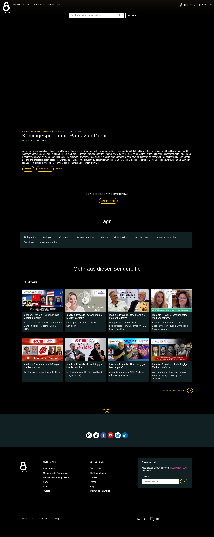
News (45, 477)
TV (29, 5)
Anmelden (108, 200)
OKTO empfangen (98, 468)
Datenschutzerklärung (48, 513)
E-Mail (146, 471)
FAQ (92, 481)
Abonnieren (45, 168)
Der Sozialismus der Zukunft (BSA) (40, 370)
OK (184, 476)
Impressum (27, 513)
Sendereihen (49, 463)
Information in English (100, 485)
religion (48, 236)
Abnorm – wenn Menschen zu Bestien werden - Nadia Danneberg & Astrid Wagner (170, 325)
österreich (65, 236)
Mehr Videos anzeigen (177, 385)
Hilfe (45, 481)
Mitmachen (39, 5)
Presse (93, 477)
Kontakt (93, 472)
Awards (46, 485)
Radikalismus (143, 236)
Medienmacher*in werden (55, 468)
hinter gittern (122, 236)
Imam (105, 236)
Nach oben (107, 406)
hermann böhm (49, 241)
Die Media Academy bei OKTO (57, 472)
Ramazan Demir (86, 236)
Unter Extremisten (167, 236)
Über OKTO (95, 463)
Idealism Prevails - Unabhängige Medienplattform (51, 131)
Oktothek (19, 5)
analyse (29, 241)
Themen (133, 15)
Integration (31, 236)
